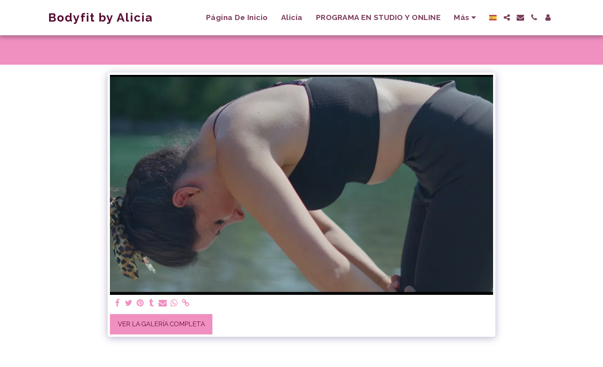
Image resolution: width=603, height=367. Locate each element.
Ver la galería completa (161, 324)
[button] (506, 17)
